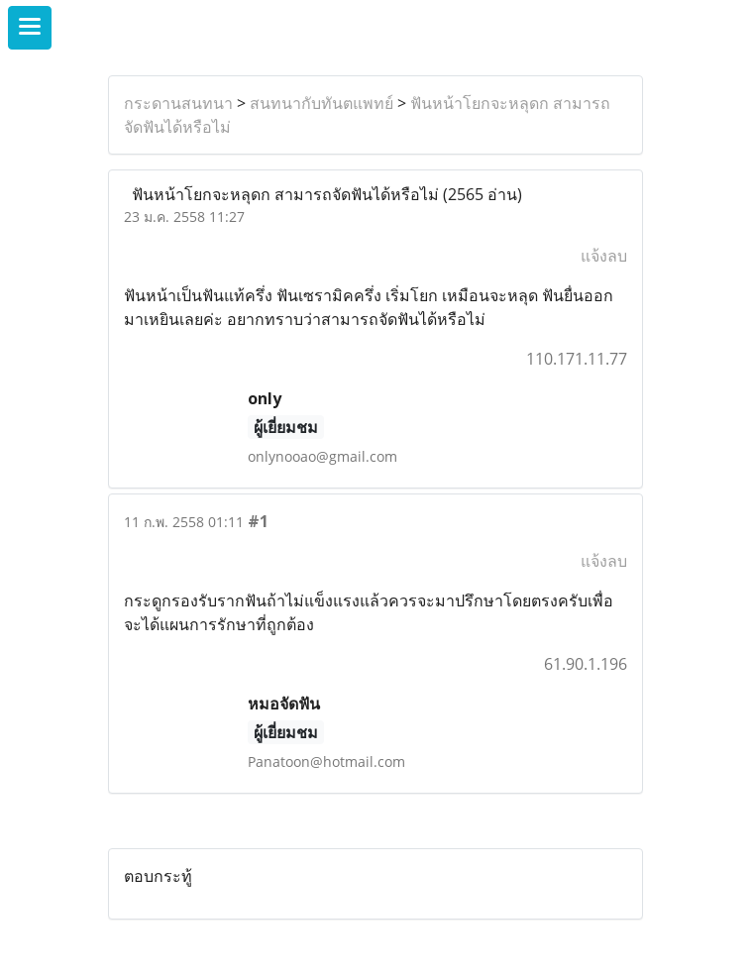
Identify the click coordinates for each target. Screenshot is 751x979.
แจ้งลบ (604, 256)
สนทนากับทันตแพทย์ (321, 103)
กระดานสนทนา (178, 103)
